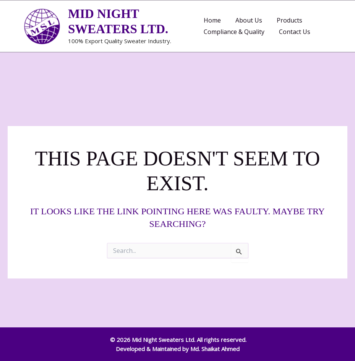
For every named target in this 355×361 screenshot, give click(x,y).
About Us (246, 20)
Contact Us (292, 32)
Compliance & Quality (234, 32)
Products (285, 20)
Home (212, 20)
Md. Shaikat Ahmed (215, 349)
